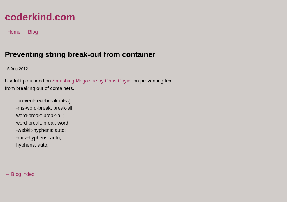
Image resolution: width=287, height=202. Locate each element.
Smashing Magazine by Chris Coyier (92, 81)
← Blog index (19, 174)
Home (13, 32)
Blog (33, 32)
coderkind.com (40, 17)
